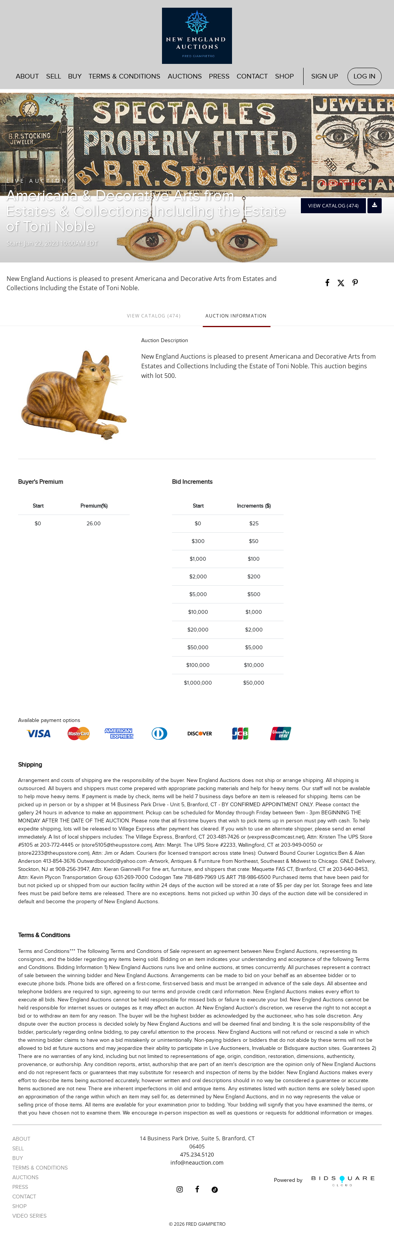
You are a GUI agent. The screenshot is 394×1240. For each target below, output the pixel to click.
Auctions (185, 76)
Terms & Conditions (124, 76)
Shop (284, 76)
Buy (75, 76)
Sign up (324, 76)
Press (219, 76)
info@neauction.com (197, 1162)
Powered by (324, 1181)
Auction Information (236, 316)
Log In (365, 76)
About (27, 76)
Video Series (29, 1216)
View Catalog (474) (333, 205)
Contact (252, 76)
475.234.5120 (197, 1154)
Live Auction (37, 180)
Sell (53, 76)
